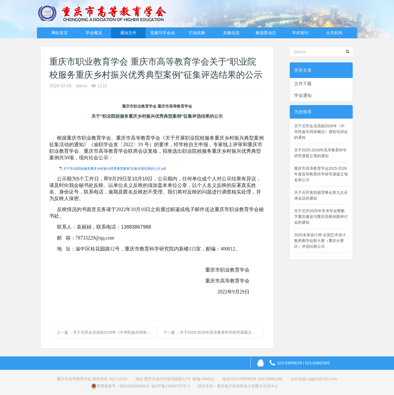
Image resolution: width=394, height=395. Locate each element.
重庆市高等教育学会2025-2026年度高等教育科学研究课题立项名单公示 (321, 174)
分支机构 (334, 32)
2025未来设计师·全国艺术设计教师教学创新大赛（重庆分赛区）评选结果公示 (320, 241)
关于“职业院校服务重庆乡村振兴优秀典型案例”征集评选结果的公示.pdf (114, 169)
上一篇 (107, 332)
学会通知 (303, 95)
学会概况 (94, 32)
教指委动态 (266, 32)
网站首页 (59, 32)
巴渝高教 (197, 32)
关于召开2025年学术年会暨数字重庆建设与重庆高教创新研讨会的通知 (321, 216)
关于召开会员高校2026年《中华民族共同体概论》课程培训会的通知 (321, 132)
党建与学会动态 (162, 34)
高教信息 (231, 32)
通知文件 (128, 32)
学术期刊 (300, 32)
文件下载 (303, 83)
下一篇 (213, 332)
